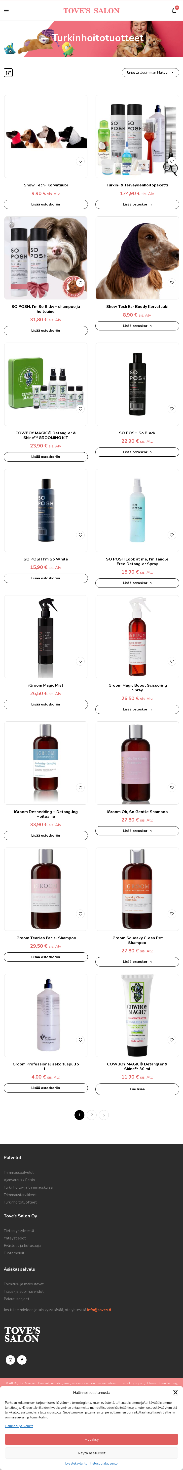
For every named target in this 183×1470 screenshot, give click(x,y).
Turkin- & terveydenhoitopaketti (137, 185)
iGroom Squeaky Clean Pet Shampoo (137, 940)
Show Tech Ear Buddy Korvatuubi (137, 306)
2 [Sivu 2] (92, 1115)
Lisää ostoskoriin (45, 204)
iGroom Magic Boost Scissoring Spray (137, 688)
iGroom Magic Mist (45, 685)
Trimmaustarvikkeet (20, 1194)
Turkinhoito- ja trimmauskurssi (28, 1187)
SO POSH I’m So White (46, 559)
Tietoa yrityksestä (19, 1230)
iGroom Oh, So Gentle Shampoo (137, 812)
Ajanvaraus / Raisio (19, 1179)
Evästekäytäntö (76, 1463)
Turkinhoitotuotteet (20, 1202)
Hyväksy (91, 1439)
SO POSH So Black (137, 433)
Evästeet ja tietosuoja (22, 1245)
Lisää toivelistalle (80, 161)
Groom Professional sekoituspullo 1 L (46, 1066)
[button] (175, 1392)
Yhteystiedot (15, 1238)
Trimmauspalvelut (19, 1172)
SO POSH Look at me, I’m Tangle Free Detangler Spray (137, 562)
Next (104, 1115)
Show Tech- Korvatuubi (46, 185)
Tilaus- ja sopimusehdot (24, 1291)
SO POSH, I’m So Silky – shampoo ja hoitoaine (45, 309)
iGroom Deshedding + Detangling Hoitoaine (46, 814)
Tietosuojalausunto (104, 1463)
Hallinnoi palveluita (19, 1426)
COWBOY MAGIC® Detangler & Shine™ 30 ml (137, 1066)
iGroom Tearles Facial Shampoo (45, 938)
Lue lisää (137, 1089)
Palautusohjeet (16, 1298)
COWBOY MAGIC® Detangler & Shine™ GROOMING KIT (45, 435)
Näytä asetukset (92, 1453)
